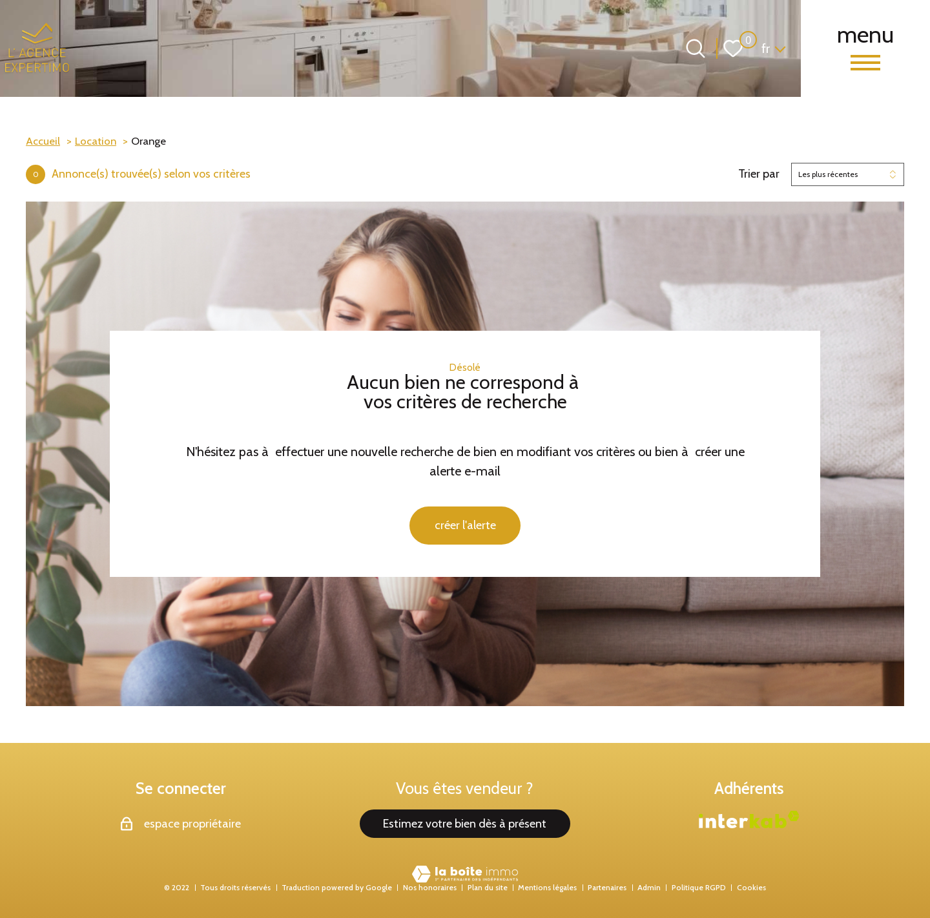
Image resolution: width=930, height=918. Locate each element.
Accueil (43, 140)
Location (95, 140)
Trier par (759, 174)
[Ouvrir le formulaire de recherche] (695, 48)
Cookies (751, 887)
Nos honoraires (430, 887)
